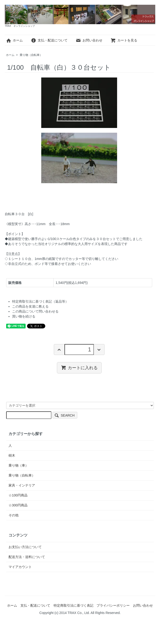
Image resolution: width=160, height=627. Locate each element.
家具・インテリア (22, 485)
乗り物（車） (18, 465)
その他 (13, 515)
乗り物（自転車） (31, 55)
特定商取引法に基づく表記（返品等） (40, 301)
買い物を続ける (23, 316)
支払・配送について (49, 40)
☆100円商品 (18, 495)
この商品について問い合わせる (35, 311)
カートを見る (123, 40)
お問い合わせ (89, 40)
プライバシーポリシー (113, 605)
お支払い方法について (25, 547)
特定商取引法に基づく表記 (73, 605)
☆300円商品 (18, 505)
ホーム (14, 40)
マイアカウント (20, 567)
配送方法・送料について (27, 557)
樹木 (12, 455)
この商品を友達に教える (30, 306)
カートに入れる (79, 367)
